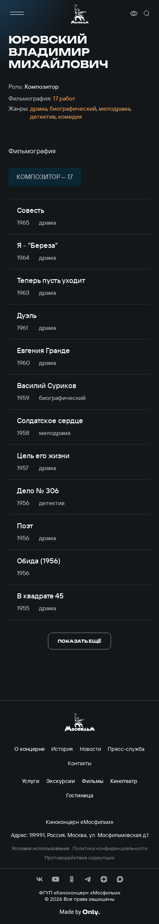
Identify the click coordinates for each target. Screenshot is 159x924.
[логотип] (80, 13)
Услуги (30, 780)
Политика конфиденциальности (110, 848)
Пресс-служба (126, 748)
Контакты (80, 763)
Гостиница (79, 795)
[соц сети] (39, 879)
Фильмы (92, 780)
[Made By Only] (79, 912)
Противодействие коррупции (79, 858)
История (62, 748)
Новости (90, 748)
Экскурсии (60, 780)
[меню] (16, 13)
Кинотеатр (123, 780)
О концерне (29, 748)
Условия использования (40, 848)
